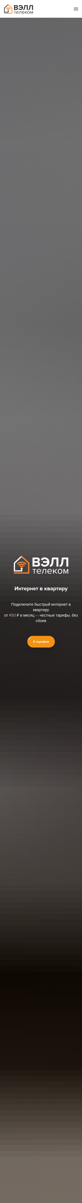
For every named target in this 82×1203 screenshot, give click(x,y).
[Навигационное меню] (76, 9)
